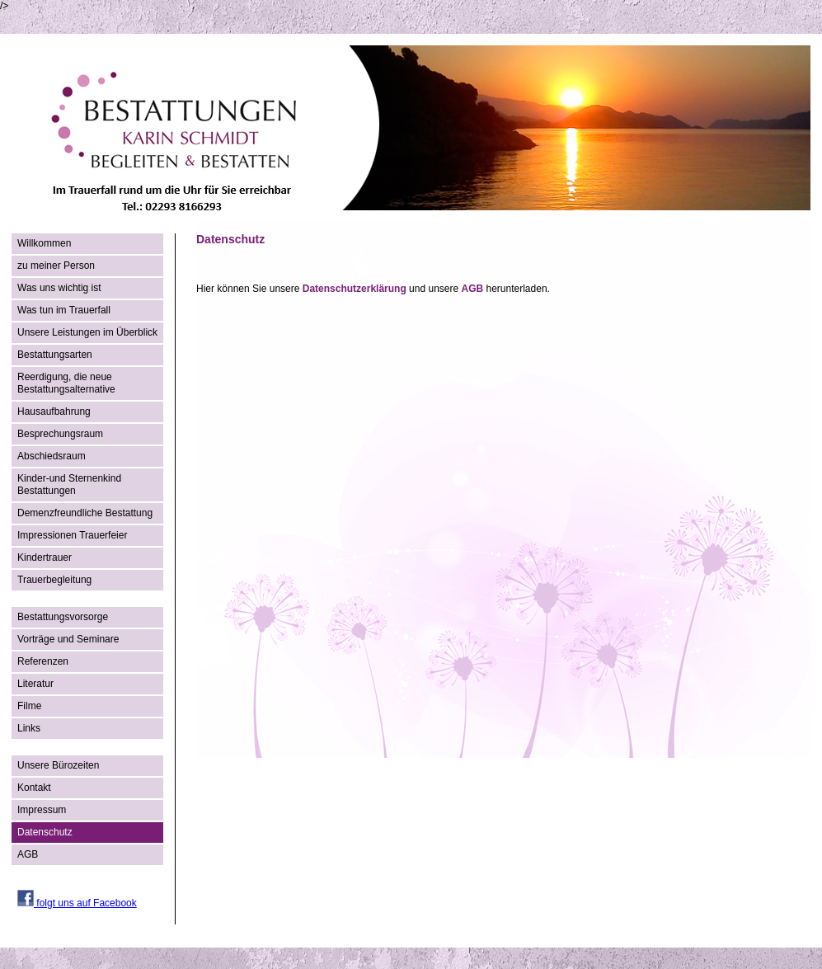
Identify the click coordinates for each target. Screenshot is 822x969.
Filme (29, 706)
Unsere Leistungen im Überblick (87, 332)
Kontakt (34, 787)
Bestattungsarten (54, 354)
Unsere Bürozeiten (58, 765)
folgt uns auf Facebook (77, 903)
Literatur (35, 683)
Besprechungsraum (60, 434)
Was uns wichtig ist (59, 288)
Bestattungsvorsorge (62, 617)
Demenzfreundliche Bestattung (85, 513)
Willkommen (44, 243)
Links (28, 728)
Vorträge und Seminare (68, 639)
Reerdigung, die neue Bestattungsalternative (66, 383)
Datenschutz (45, 832)
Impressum (41, 810)
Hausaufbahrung (54, 411)
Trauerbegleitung (54, 580)
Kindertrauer (44, 557)
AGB (27, 854)
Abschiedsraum (51, 456)
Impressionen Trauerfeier (72, 535)
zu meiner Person (56, 265)
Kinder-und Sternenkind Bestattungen (69, 484)
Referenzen (42, 661)
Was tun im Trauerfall (63, 310)
